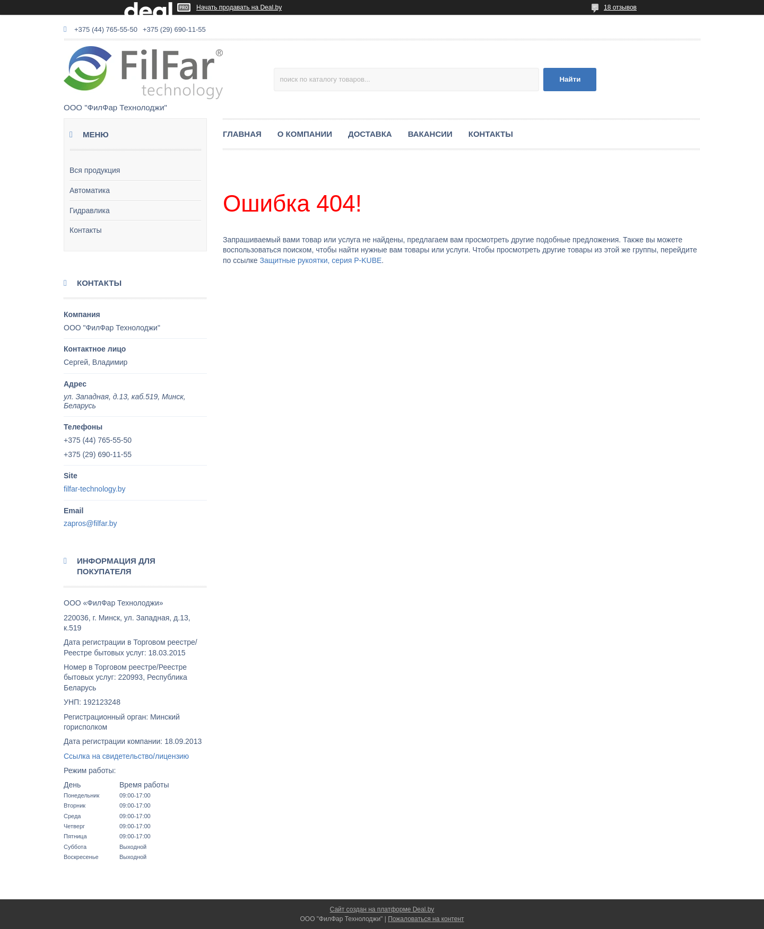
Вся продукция (95, 170)
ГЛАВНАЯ (242, 134)
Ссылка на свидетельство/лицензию (126, 756)
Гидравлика (90, 210)
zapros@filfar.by (90, 523)
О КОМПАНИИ (304, 134)
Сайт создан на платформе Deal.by (382, 909)
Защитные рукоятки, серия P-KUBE (320, 260)
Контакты (85, 230)
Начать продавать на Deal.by (239, 7)
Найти (569, 79)
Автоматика (90, 190)
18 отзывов (620, 7)
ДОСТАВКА (370, 134)
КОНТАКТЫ (490, 134)
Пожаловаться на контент (426, 919)
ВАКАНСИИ (430, 134)
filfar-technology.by (94, 489)
